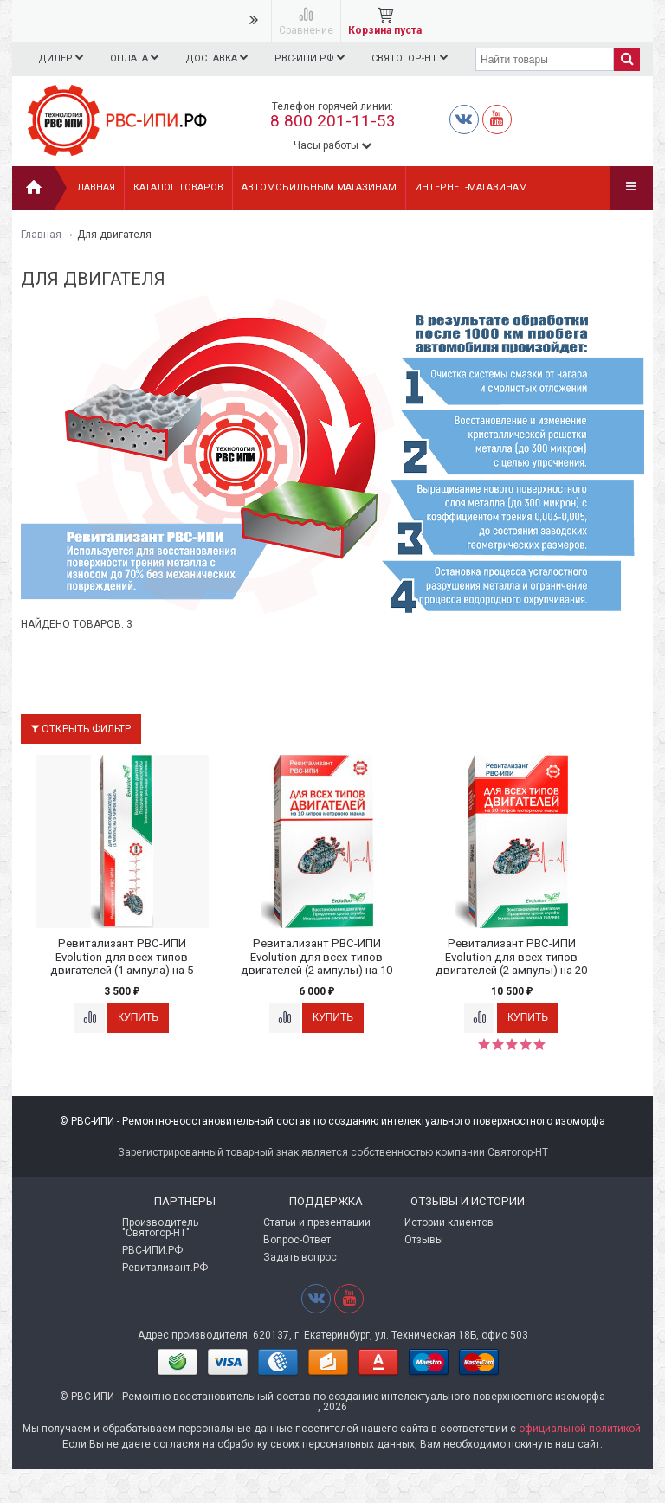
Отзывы (423, 1240)
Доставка (222, 58)
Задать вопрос (300, 1257)
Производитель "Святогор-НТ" (160, 1227)
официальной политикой (580, 1428)
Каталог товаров (178, 187)
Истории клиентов (449, 1222)
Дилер (61, 58)
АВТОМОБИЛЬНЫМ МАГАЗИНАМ (319, 187)
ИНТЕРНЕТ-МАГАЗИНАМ (471, 187)
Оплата (137, 58)
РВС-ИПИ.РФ (317, 58)
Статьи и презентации (317, 1222)
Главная (94, 187)
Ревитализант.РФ (165, 1267)
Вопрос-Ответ (297, 1240)
